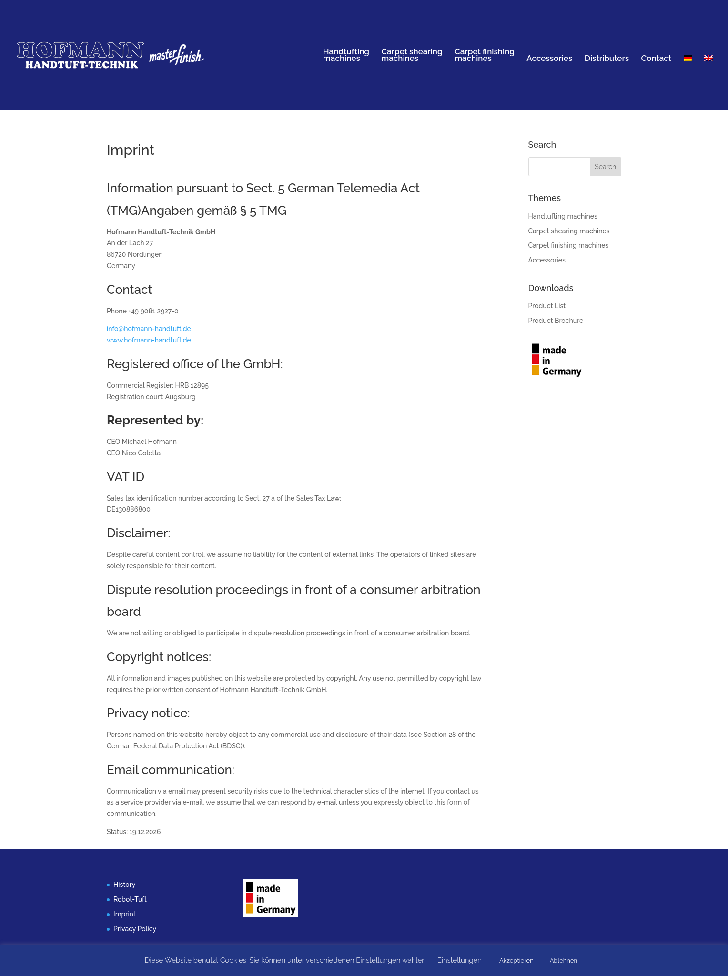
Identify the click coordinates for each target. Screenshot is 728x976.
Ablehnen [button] (563, 960)
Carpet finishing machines (568, 245)
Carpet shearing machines (569, 231)
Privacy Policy (134, 929)
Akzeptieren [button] (516, 960)
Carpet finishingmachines (485, 55)
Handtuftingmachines (346, 55)
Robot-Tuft (130, 899)
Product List (547, 306)
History (124, 884)
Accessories (549, 59)
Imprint (124, 914)
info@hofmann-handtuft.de (149, 328)
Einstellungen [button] (459, 960)
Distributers (607, 59)
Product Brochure (556, 320)
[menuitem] (688, 82)
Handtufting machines (562, 216)
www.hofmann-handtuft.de (149, 340)
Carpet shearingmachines (411, 55)
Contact (656, 59)
